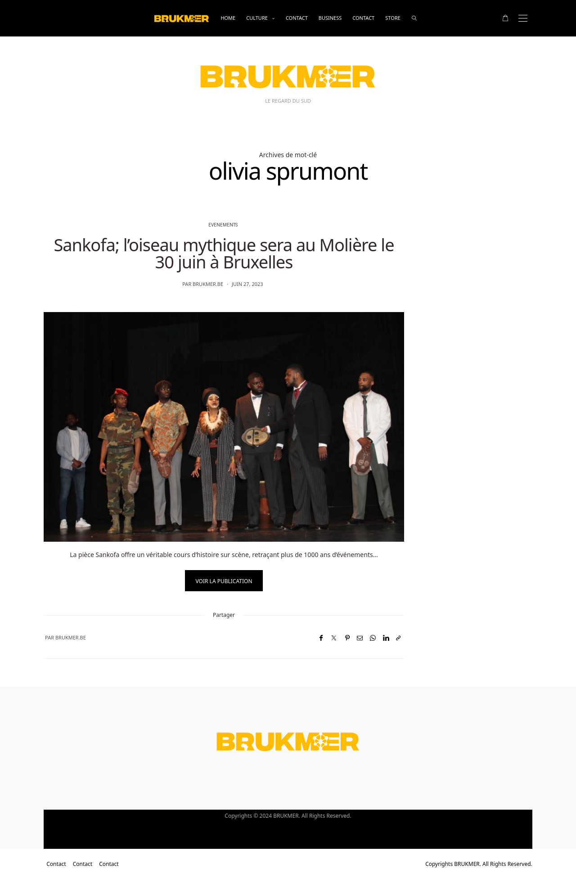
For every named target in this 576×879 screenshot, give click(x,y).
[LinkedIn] (386, 638)
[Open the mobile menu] (522, 18)
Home (227, 17)
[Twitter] (334, 638)
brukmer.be (208, 284)
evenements (223, 225)
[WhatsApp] (373, 638)
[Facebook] (321, 638)
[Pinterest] (347, 638)
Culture (257, 17)
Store (392, 17)
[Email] (360, 638)
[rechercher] (414, 18)
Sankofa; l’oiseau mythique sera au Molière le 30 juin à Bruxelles (224, 253)
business (330, 17)
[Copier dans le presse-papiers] (398, 638)
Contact (297, 17)
